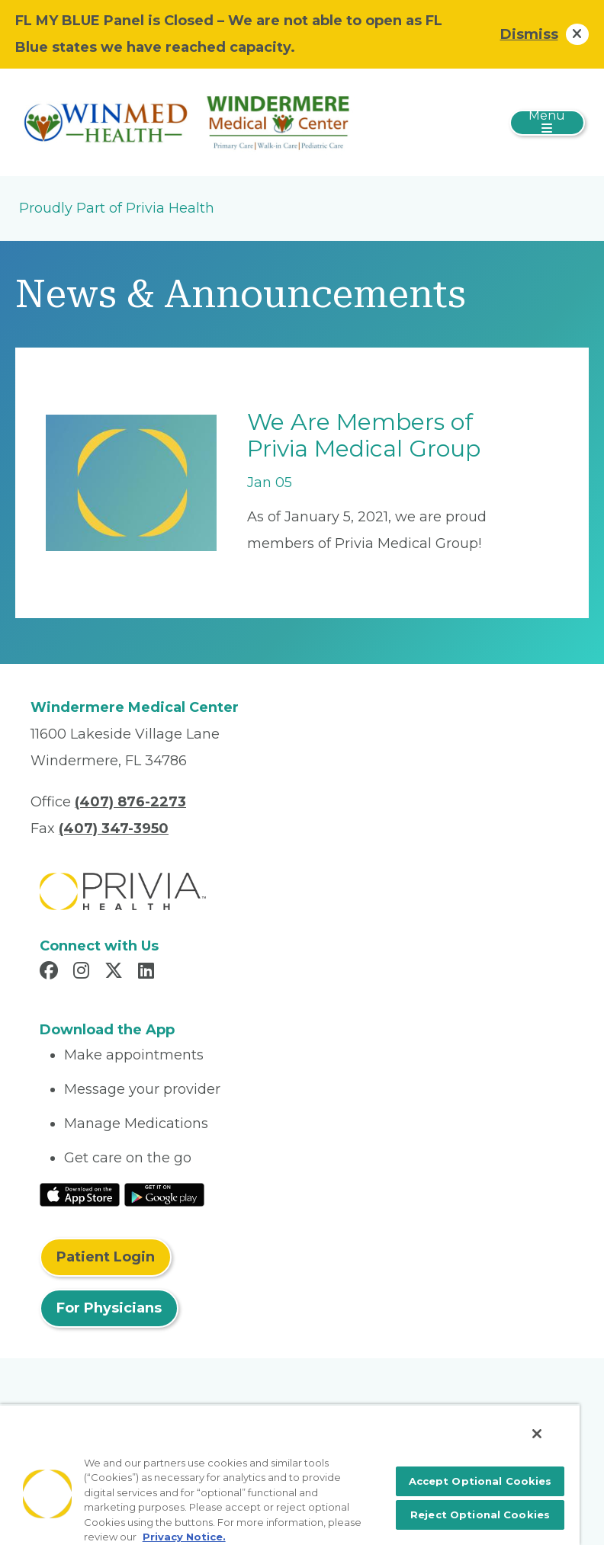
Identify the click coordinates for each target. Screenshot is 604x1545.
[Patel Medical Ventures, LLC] (190, 121)
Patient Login (105, 1257)
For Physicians (109, 1308)
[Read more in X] (115, 972)
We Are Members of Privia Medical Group (363, 435)
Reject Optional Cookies (480, 1514)
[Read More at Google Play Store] (164, 1193)
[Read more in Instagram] (83, 972)
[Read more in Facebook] (51, 972)
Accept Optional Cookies (480, 1481)
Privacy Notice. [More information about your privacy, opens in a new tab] (184, 1537)
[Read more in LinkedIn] (148, 972)
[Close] (537, 1433)
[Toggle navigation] (547, 123)
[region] (290, 1474)
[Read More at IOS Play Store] (80, 1193)
